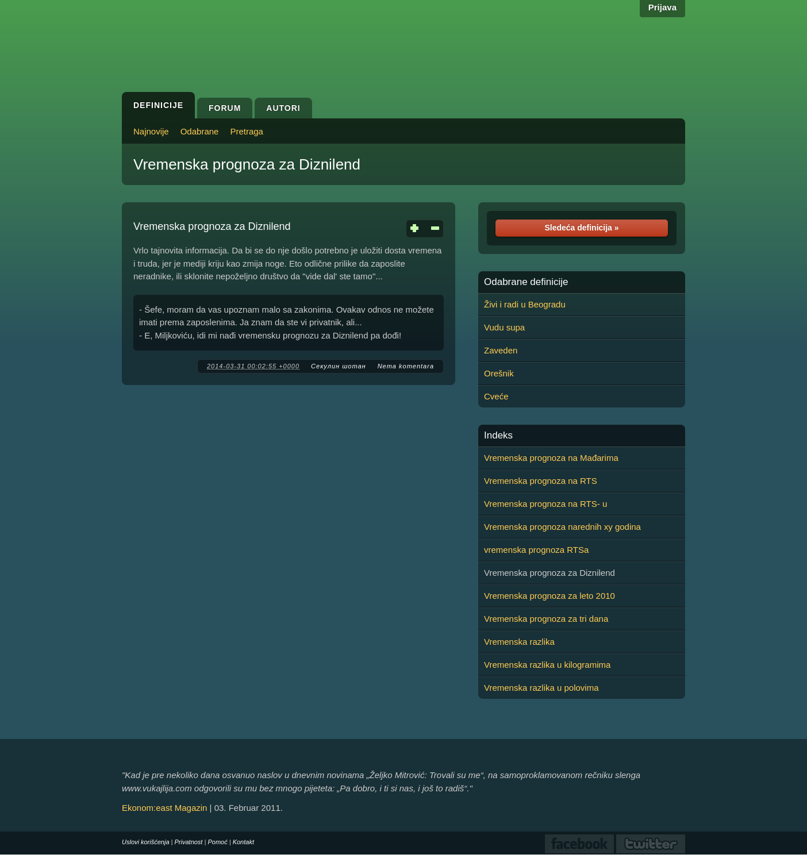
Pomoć (217, 841)
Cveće (496, 396)
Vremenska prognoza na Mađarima (551, 458)
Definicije (158, 105)
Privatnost (189, 841)
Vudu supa (504, 327)
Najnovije (151, 131)
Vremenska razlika (519, 642)
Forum (225, 108)
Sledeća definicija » (581, 227)
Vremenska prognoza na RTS (540, 481)
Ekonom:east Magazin (164, 808)
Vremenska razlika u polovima (541, 687)
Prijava (662, 7)
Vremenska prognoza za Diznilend (246, 164)
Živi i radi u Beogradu (525, 304)
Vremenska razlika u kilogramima (547, 665)
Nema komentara (406, 366)
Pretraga (246, 131)
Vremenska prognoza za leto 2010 (549, 596)
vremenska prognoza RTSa (536, 550)
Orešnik (499, 373)
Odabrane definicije (526, 282)
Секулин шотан (338, 366)
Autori (283, 108)
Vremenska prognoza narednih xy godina (562, 527)
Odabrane (199, 131)
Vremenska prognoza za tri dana (546, 619)
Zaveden (500, 350)
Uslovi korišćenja (146, 841)
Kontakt (243, 841)
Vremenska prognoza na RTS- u (545, 504)
